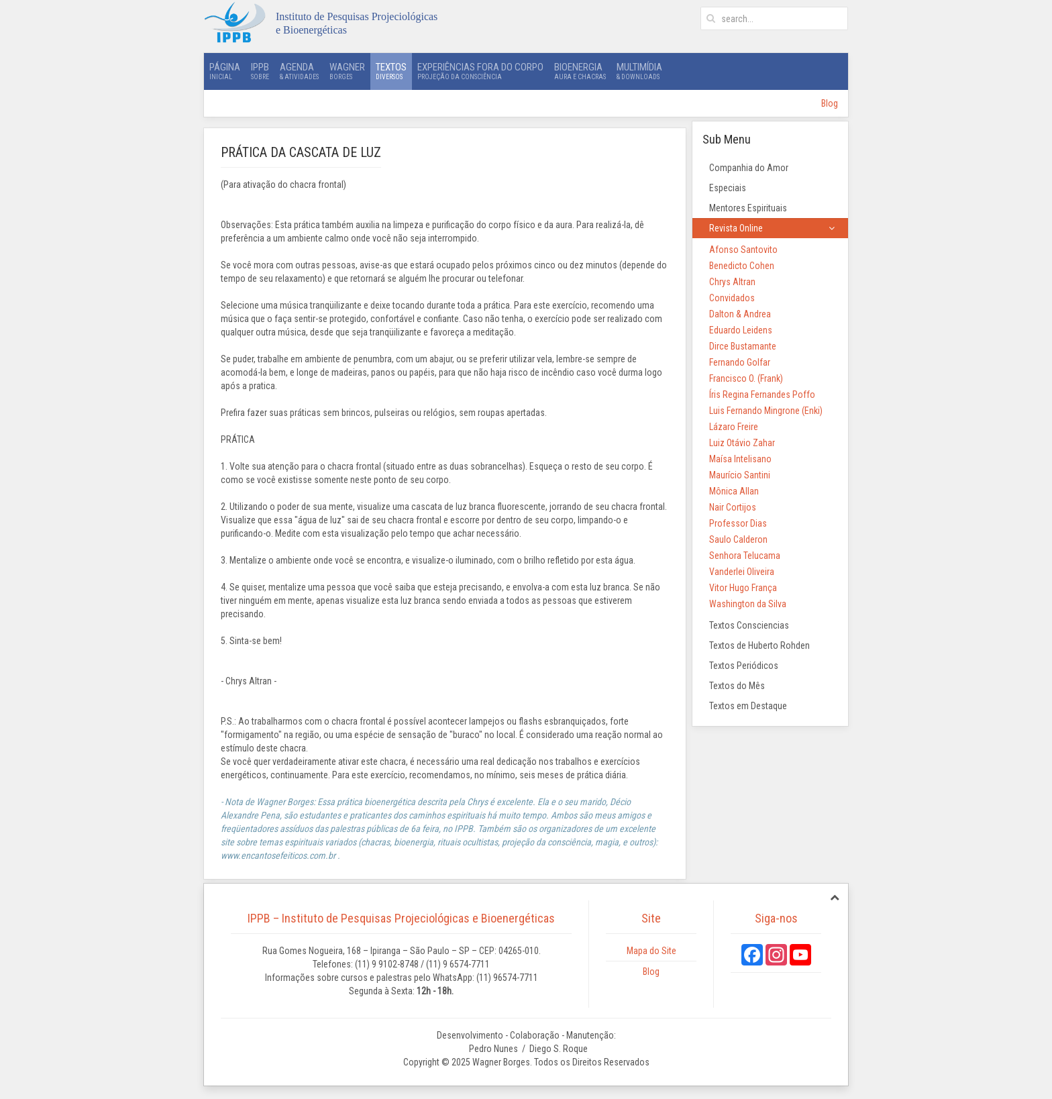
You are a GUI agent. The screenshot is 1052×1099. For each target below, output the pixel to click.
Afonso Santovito (743, 249)
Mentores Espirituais (748, 208)
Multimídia (639, 71)
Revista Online (736, 228)
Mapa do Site (651, 950)
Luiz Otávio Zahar (742, 442)
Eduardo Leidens (740, 330)
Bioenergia (580, 71)
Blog (829, 103)
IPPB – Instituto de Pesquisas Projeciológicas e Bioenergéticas (401, 918)
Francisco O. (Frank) (746, 378)
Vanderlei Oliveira (741, 571)
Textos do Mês (737, 685)
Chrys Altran (732, 281)
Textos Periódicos (743, 665)
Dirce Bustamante (742, 346)
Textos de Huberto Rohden (759, 645)
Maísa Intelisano (740, 459)
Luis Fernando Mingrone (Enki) (766, 410)
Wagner (347, 71)
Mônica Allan (734, 491)
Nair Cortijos (732, 507)
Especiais (727, 187)
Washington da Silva (747, 603)
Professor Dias (738, 523)
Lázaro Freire (733, 426)
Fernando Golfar (739, 362)
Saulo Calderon (738, 539)
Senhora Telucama (744, 555)
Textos (391, 71)
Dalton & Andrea (740, 314)
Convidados (732, 298)
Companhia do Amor (748, 167)
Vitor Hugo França (743, 587)
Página (224, 71)
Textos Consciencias (749, 625)
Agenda (299, 71)
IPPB (260, 71)
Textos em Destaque (748, 705)
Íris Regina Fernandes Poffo (762, 394)
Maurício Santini (739, 475)
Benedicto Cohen (741, 265)
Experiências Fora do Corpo (480, 71)
